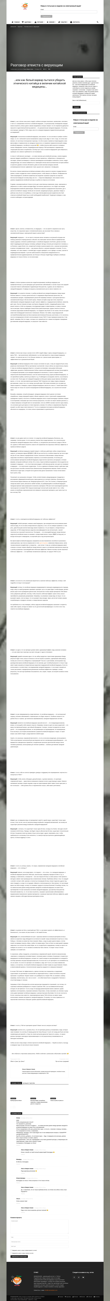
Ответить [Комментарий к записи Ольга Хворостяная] (23, 1154)
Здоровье (27, 22)
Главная (16, 22)
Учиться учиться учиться (56, 1100)
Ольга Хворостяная (28, 69)
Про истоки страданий (62, 1061)
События (63, 22)
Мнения (51, 22)
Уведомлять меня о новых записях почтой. (23, 1253)
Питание (39, 22)
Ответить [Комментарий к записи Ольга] (18, 1203)
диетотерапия (44, 543)
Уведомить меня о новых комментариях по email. (24, 1250)
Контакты (75, 22)
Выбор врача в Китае (16, 1100)
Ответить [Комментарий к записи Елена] (18, 1145)
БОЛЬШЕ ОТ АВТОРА (29, 1083)
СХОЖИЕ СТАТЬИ (16, 1083)
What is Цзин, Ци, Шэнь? (18, 1061)
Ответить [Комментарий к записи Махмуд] (18, 1164)
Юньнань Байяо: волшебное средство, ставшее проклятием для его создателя (38, 1102)
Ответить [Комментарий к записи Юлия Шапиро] (18, 1182)
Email (42, 9)
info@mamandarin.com (51, 1290)
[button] (98, 22)
